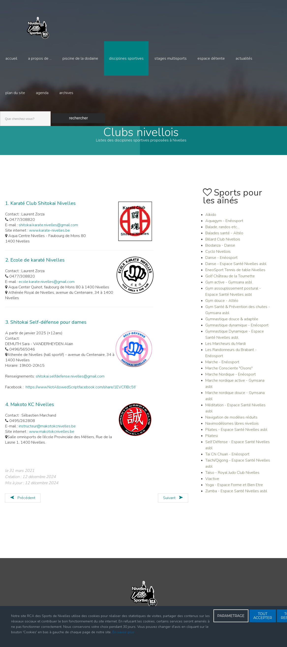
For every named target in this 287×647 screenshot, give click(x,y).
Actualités (244, 58)
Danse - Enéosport (221, 262)
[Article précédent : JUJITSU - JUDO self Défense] (23, 502)
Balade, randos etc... (222, 231)
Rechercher (78, 118)
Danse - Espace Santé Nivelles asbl (235, 268)
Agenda (42, 93)
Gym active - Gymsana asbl (228, 286)
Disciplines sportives (126, 58)
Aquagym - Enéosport (224, 225)
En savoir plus (123, 632)
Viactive (212, 483)
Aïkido (210, 219)
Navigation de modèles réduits (231, 421)
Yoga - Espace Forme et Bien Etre (234, 489)
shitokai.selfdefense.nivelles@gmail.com (70, 380)
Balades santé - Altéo (224, 237)
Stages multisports (170, 58)
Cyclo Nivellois (218, 256)
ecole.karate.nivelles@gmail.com (47, 286)
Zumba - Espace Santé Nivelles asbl (236, 495)
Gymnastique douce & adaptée (231, 323)
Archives (66, 93)
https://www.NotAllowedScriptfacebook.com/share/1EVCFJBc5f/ (81, 391)
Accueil (11, 58)
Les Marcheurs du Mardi (225, 348)
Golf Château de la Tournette (230, 280)
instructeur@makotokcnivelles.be (47, 430)
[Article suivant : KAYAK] (173, 502)
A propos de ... (40, 58)
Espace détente (211, 58)
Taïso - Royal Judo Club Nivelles (232, 477)
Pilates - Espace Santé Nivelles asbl (236, 434)
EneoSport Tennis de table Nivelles (235, 274)
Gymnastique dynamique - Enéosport (237, 329)
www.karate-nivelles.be (49, 235)
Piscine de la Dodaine (80, 58)
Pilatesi (211, 440)
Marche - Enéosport (222, 366)
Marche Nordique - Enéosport (230, 378)
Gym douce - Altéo (221, 305)
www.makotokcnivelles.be (51, 436)
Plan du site (15, 93)
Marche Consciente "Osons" (229, 372)
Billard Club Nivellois (222, 243)
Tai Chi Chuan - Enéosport (227, 458)
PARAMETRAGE (231, 616)
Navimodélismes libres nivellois (232, 428)
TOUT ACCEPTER (262, 616)
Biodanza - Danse (220, 250)
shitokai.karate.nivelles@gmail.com (48, 229)
